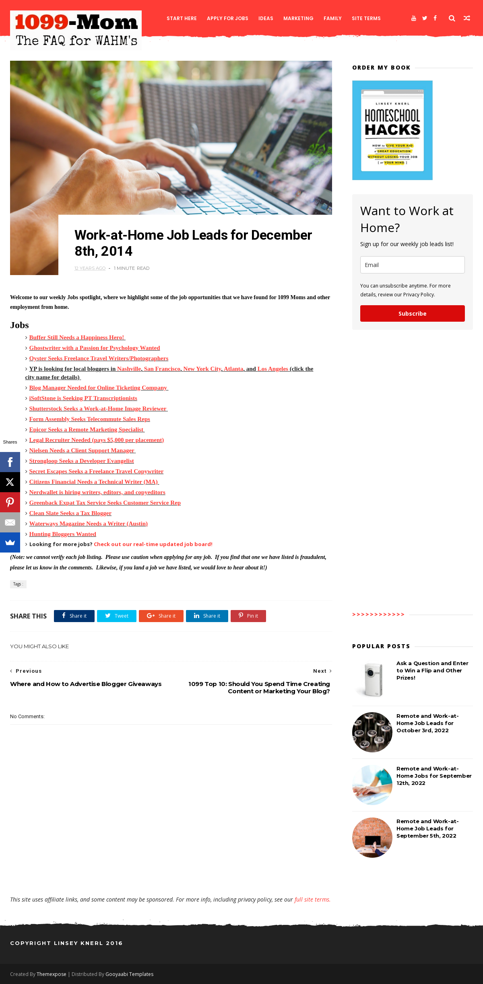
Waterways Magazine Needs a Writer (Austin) (88, 523)
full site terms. (313, 899)
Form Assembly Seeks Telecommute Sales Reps (89, 419)
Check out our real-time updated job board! (153, 544)
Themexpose (51, 974)
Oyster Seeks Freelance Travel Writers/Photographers (99, 358)
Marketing (298, 18)
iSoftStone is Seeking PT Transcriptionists (83, 398)
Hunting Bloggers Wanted (62, 534)
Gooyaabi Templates (129, 974)
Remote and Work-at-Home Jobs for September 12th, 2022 (434, 775)
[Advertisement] (171, 872)
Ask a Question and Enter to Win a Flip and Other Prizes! (432, 670)
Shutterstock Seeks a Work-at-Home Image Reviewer (98, 408)
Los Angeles (273, 369)
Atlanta (233, 369)
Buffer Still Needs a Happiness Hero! (77, 337)
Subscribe (412, 313)
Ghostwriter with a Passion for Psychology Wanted (94, 348)
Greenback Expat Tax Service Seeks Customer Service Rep (105, 502)
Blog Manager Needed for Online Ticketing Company (98, 387)
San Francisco (162, 369)
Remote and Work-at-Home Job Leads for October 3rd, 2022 (427, 723)
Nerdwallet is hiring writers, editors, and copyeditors (97, 492)
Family (333, 18)
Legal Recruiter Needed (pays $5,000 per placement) (96, 440)
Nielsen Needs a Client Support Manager (81, 450)
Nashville (129, 369)
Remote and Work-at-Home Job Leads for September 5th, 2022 (427, 828)
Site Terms (366, 18)
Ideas (265, 18)
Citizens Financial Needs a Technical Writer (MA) (93, 482)
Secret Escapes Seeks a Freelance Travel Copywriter (96, 471)
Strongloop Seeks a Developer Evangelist (81, 461)
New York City (202, 369)
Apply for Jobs (227, 18)
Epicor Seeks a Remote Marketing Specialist (86, 429)
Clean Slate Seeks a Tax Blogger (70, 513)
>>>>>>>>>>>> (378, 614)
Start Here (182, 18)
